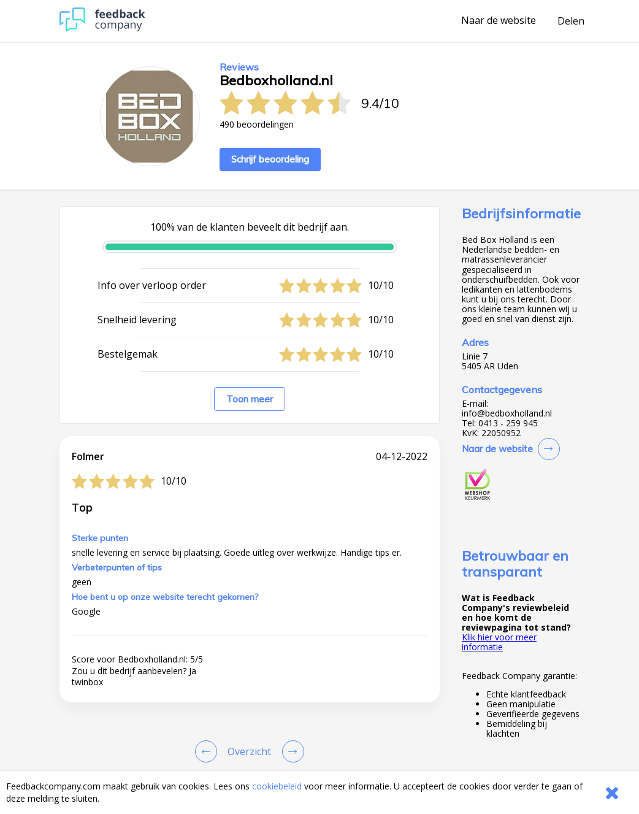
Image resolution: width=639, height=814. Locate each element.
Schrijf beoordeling (270, 159)
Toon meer (249, 399)
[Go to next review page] (290, 751)
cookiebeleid (277, 786)
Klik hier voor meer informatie (499, 642)
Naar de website (498, 21)
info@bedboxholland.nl (507, 413)
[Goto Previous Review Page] (208, 751)
